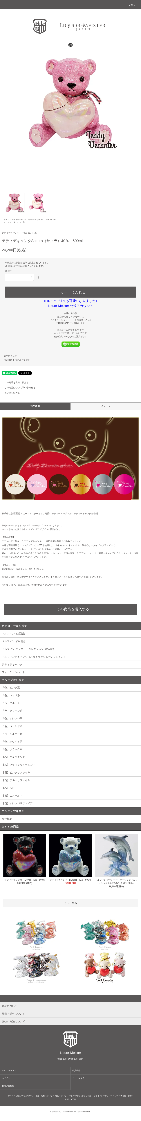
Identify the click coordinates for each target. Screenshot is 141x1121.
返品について (10, 356)
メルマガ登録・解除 (123, 1096)
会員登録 (76, 1070)
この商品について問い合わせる (17, 387)
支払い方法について (24, 1096)
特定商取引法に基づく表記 (17, 360)
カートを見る (78, 1078)
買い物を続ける (10, 392)
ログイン (6, 1078)
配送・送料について (44, 1096)
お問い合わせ (8, 1086)
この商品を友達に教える (14, 382)
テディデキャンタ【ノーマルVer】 (43, 220)
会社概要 (7, 818)
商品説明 (35, 406)
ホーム (6, 220)
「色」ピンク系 (18, 222)
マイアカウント (9, 1070)
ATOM (73, 1099)
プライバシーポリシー (103, 1096)
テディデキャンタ (19, 220)
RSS (67, 1099)
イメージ (106, 406)
